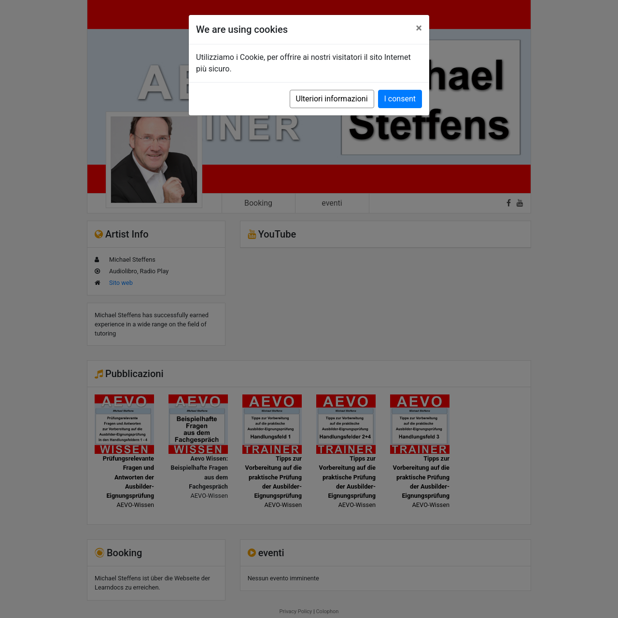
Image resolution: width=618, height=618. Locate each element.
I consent (400, 98)
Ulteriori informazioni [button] (332, 98)
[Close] (418, 28)
